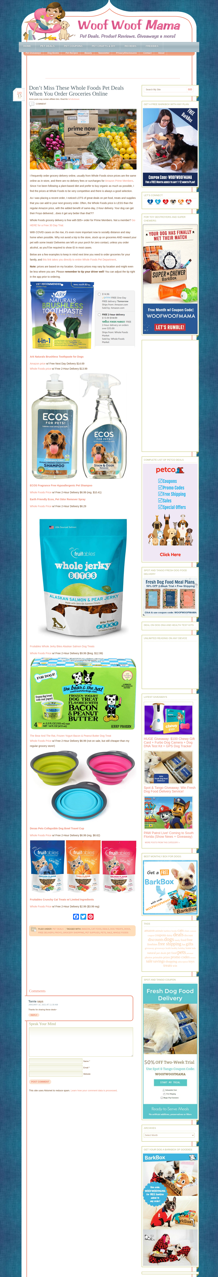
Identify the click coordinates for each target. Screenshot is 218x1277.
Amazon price (38, 363)
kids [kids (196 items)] (194, 948)
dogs (127, 929)
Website (87, 1074)
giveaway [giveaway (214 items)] (149, 948)
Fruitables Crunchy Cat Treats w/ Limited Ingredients (62, 899)
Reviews (131, 46)
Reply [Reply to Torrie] (34, 1015)
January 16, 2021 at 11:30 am (43, 1005)
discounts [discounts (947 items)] (156, 939)
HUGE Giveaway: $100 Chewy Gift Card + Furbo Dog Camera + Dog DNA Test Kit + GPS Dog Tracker (169, 742)
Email (85, 1067)
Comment (37, 104)
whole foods (120, 932)
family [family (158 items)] (177, 940)
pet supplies (92, 932)
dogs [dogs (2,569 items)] (169, 939)
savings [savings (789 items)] (159, 961)
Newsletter (103, 53)
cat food (96, 929)
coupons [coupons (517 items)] (160, 935)
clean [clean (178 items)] (186, 931)
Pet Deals (47, 46)
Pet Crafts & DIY (103, 46)
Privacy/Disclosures (126, 53)
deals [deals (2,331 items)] (178, 934)
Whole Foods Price (40, 492)
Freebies (152, 46)
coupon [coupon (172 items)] (151, 935)
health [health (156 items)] (168, 948)
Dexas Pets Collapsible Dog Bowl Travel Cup (57, 828)
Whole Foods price (40, 368)
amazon (85, 929)
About (161, 53)
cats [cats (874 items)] (181, 930)
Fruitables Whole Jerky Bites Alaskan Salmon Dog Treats (62, 646)
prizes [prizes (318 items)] (166, 957)
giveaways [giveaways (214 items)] (160, 948)
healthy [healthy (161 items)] (174, 948)
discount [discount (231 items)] (188, 935)
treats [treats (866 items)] (167, 965)
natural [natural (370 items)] (151, 953)
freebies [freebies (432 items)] (152, 944)
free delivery (46, 932)
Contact (147, 53)
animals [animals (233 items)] (159, 930)
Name (86, 1061)
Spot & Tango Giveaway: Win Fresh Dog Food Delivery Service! (170, 789)
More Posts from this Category (161, 843)
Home (27, 46)
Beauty (88, 53)
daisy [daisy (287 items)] (170, 935)
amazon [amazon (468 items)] (149, 930)
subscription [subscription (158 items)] (183, 962)
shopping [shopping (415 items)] (171, 961)
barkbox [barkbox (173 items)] (167, 931)
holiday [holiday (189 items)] (181, 948)
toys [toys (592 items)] (191, 961)
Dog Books (53, 53)
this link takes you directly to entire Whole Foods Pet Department (79, 259)
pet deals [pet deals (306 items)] (161, 952)
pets (103, 932)
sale (109, 932)
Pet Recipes (71, 53)
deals (105, 929)
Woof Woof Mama (109, 21)
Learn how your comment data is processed (94, 1090)
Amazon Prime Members (119, 180)
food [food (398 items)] (183, 940)
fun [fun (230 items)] (183, 944)
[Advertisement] (112, 67)
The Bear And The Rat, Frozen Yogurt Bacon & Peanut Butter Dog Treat (70, 735)
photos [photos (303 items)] (148, 957)
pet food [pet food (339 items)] (172, 952)
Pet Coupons (73, 46)
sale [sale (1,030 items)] (149, 961)
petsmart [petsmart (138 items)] (189, 953)
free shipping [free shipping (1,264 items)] (169, 943)
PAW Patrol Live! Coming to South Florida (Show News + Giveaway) (169, 834)
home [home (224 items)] (188, 948)
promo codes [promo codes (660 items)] (180, 957)
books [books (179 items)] (174, 931)
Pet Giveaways (33, 53)
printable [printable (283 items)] (158, 957)
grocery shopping (73, 932)
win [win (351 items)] (175, 965)
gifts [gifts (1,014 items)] (189, 944)
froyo (58, 932)
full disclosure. (74, 99)
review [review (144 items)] (193, 957)
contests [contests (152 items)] (193, 931)
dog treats (116, 929)
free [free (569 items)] (189, 940)
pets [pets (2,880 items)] (181, 952)
